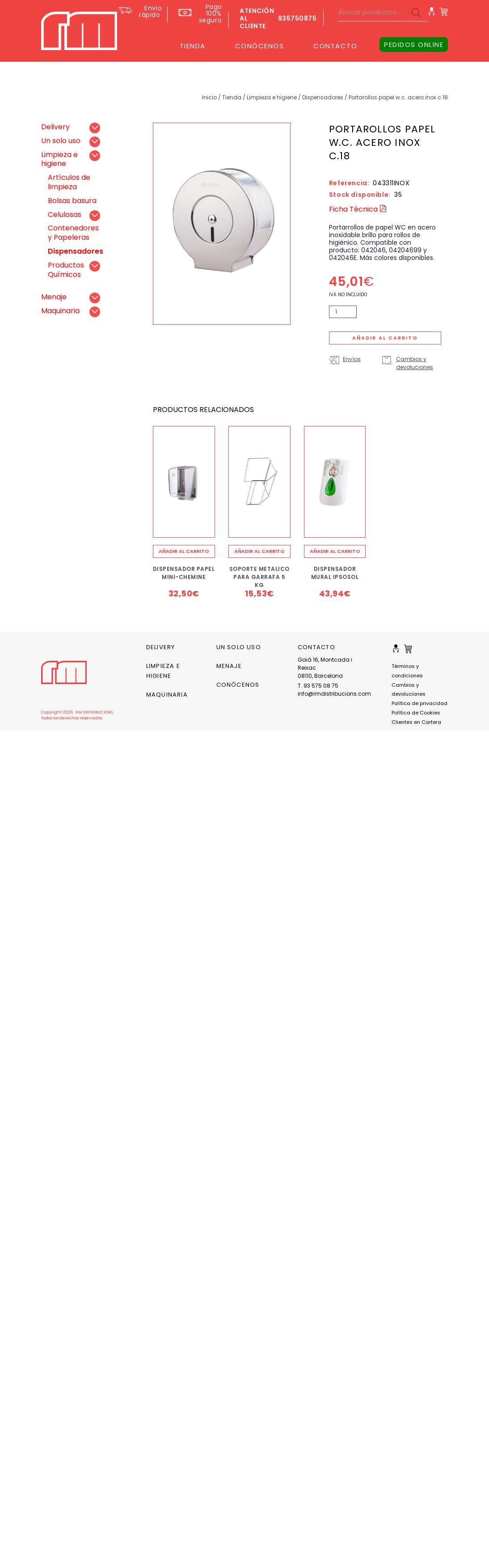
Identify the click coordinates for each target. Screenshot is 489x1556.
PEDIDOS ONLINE (413, 44)
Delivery (55, 127)
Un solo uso (60, 141)
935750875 (297, 18)
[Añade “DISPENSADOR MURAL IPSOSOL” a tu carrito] (335, 551)
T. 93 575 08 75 (318, 685)
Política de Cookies (416, 712)
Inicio (209, 97)
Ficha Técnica (358, 209)
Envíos (352, 359)
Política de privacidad (419, 703)
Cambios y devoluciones (414, 363)
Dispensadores (322, 97)
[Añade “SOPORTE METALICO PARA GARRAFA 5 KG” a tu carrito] (259, 551)
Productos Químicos (66, 270)
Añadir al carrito (385, 337)
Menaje (54, 297)
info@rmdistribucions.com (332, 693)
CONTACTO (335, 46)
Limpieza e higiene (272, 97)
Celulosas (64, 214)
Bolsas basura (72, 201)
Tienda (231, 97)
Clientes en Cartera (416, 722)
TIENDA (193, 46)
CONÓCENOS (259, 46)
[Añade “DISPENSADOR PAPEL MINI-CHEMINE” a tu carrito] (184, 551)
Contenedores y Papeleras (73, 232)
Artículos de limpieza (69, 182)
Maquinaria (60, 311)
